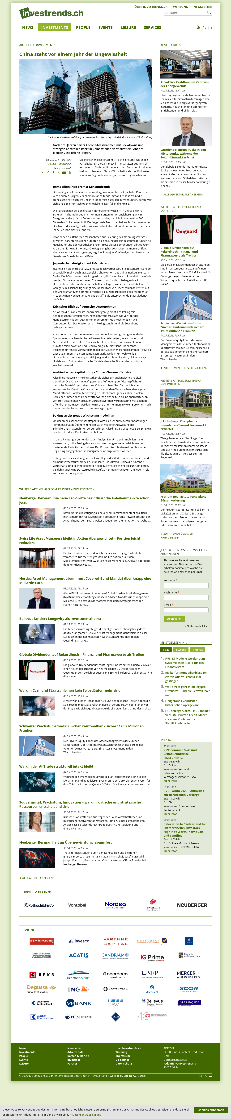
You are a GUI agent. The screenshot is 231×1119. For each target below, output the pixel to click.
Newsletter (202, 7)
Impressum (123, 1056)
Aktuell (25, 45)
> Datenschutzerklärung (85, 1114)
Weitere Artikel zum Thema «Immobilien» (180, 382)
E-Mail (169, 604)
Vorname (171, 580)
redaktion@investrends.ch (180, 1063)
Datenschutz (124, 1063)
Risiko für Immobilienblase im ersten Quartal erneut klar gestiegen (186, 677)
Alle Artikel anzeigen (37, 878)
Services (152, 27)
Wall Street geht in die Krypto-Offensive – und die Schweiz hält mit (187, 691)
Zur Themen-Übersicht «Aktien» (185, 368)
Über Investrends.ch (151, 7)
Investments (54, 27)
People (83, 27)
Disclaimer (122, 1059)
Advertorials (170, 45)
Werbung (180, 7)
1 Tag (166, 649)
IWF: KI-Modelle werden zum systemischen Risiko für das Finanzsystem (185, 663)
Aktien (52, 163)
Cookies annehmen (211, 1110)
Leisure (128, 27)
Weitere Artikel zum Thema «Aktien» (180, 209)
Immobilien (65, 163)
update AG (130, 1076)
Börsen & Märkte (78, 1056)
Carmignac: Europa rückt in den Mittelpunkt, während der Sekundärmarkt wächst (183, 153)
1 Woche (181, 649)
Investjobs (74, 1059)
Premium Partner (37, 892)
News (27, 27)
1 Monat (198, 649)
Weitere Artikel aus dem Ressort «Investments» (56, 489)
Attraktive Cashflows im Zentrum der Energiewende (184, 84)
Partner (29, 930)
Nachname (172, 592)
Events (105, 27)
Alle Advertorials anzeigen (183, 194)
